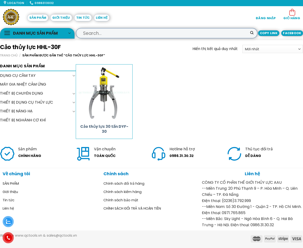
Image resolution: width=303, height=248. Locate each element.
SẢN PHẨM (37, 17)
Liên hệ (102, 17)
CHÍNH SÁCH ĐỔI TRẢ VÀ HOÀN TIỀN (132, 208)
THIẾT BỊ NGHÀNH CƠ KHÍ (23, 120)
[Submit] (251, 33)
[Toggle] (74, 75)
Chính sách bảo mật (120, 200)
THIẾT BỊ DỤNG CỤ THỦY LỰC (26, 102)
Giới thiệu (61, 17)
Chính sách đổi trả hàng (123, 183)
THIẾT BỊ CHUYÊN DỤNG (21, 93)
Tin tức (83, 17)
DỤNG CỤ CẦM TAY (18, 75)
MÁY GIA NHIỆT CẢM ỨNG (23, 84)
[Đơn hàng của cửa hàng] (272, 49)
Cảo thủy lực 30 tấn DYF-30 (104, 129)
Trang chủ (9, 55)
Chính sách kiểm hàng (122, 191)
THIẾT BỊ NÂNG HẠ (16, 111)
